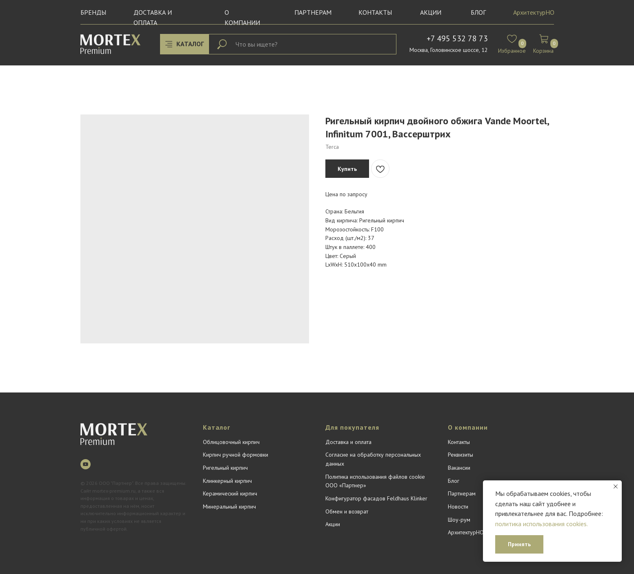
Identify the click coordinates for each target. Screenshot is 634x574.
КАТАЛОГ (190, 44)
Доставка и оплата (348, 442)
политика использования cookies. (541, 524)
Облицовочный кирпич (231, 442)
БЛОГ (478, 12)
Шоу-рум (459, 519)
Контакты (375, 12)
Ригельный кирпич (225, 467)
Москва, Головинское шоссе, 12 (448, 50)
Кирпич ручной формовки (235, 454)
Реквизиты (460, 454)
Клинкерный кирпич (227, 480)
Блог (453, 480)
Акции (430, 12)
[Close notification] (616, 486)
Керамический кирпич (230, 493)
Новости (458, 506)
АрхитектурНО (533, 12)
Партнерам (312, 12)
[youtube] (85, 464)
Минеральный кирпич (229, 506)
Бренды (93, 12)
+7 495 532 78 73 (457, 38)
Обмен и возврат (346, 511)
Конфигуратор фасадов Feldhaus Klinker (376, 498)
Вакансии (459, 467)
